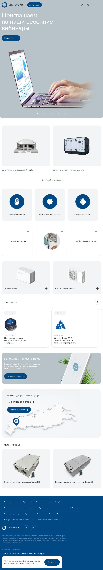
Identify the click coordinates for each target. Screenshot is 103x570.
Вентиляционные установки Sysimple (48, 502)
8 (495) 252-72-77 (8, 554)
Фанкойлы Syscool (43, 514)
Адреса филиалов (20, 409)
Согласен (52, 562)
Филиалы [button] (10, 396)
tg (27, 528)
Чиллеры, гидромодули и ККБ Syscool (17, 514)
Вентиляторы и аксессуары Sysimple (16, 502)
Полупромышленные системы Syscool (17, 520)
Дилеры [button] (19, 396)
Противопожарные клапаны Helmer (63, 508)
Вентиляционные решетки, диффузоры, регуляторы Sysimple (24, 508)
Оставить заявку (16, 376)
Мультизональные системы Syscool (68, 514)
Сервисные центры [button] (32, 396)
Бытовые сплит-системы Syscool (48, 520)
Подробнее (12, 38)
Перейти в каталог (51, 180)
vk (33, 528)
